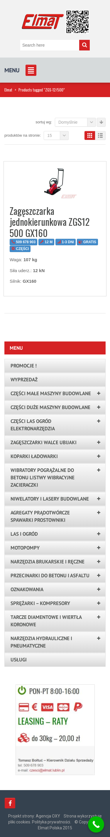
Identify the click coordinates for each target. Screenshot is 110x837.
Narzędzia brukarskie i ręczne (47, 561)
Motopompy (25, 548)
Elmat (8, 90)
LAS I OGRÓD (24, 534)
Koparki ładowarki (34, 456)
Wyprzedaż (24, 379)
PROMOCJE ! (24, 365)
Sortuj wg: (43, 122)
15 (58, 135)
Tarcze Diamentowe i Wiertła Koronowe (46, 621)
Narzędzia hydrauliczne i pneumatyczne (41, 642)
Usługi (19, 659)
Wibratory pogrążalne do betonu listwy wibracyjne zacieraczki (43, 477)
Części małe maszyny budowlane (51, 393)
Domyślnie (77, 122)
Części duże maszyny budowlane (50, 407)
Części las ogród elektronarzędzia (33, 425)
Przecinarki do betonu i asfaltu (50, 575)
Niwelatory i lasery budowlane (50, 499)
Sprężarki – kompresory (40, 603)
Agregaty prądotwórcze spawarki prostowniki (40, 516)
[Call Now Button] (96, 824)
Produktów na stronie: (22, 135)
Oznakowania (27, 589)
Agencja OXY (48, 816)
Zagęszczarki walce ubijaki (44, 442)
